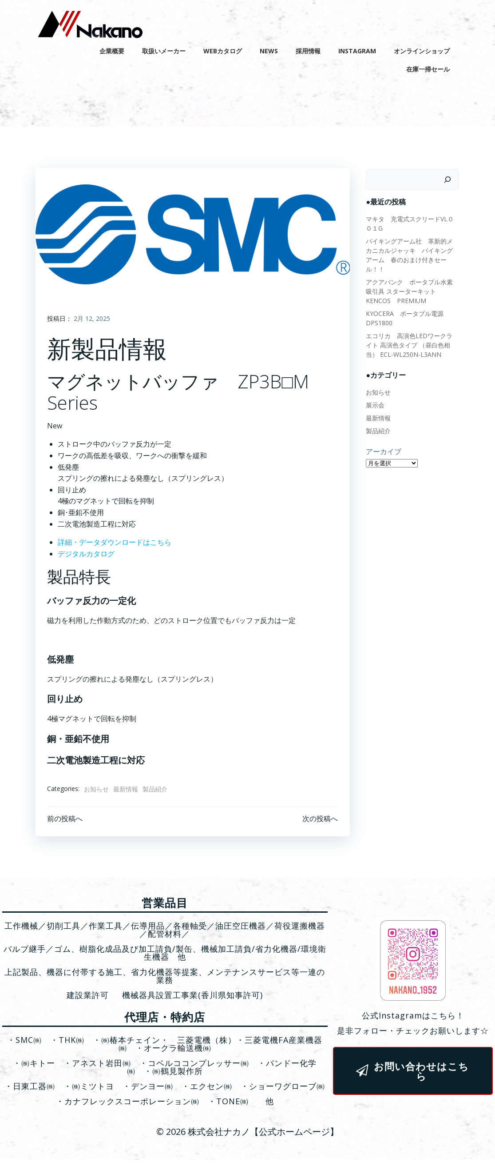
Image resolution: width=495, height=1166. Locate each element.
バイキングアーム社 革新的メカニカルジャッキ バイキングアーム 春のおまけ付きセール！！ (410, 251)
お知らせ (97, 792)
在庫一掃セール (430, 67)
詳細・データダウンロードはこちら (115, 546)
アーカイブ (382, 443)
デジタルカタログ (87, 557)
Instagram (359, 49)
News (271, 49)
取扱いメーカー (166, 49)
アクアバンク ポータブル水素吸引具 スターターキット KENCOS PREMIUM (412, 282)
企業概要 (114, 49)
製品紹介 (155, 792)
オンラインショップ (424, 49)
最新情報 (126, 792)
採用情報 (310, 49)
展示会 (373, 396)
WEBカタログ (225, 49)
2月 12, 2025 (93, 322)
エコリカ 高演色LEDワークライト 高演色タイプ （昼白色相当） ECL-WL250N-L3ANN (410, 336)
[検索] (449, 180)
